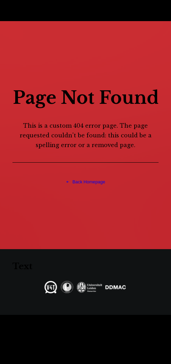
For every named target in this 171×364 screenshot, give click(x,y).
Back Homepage (86, 182)
